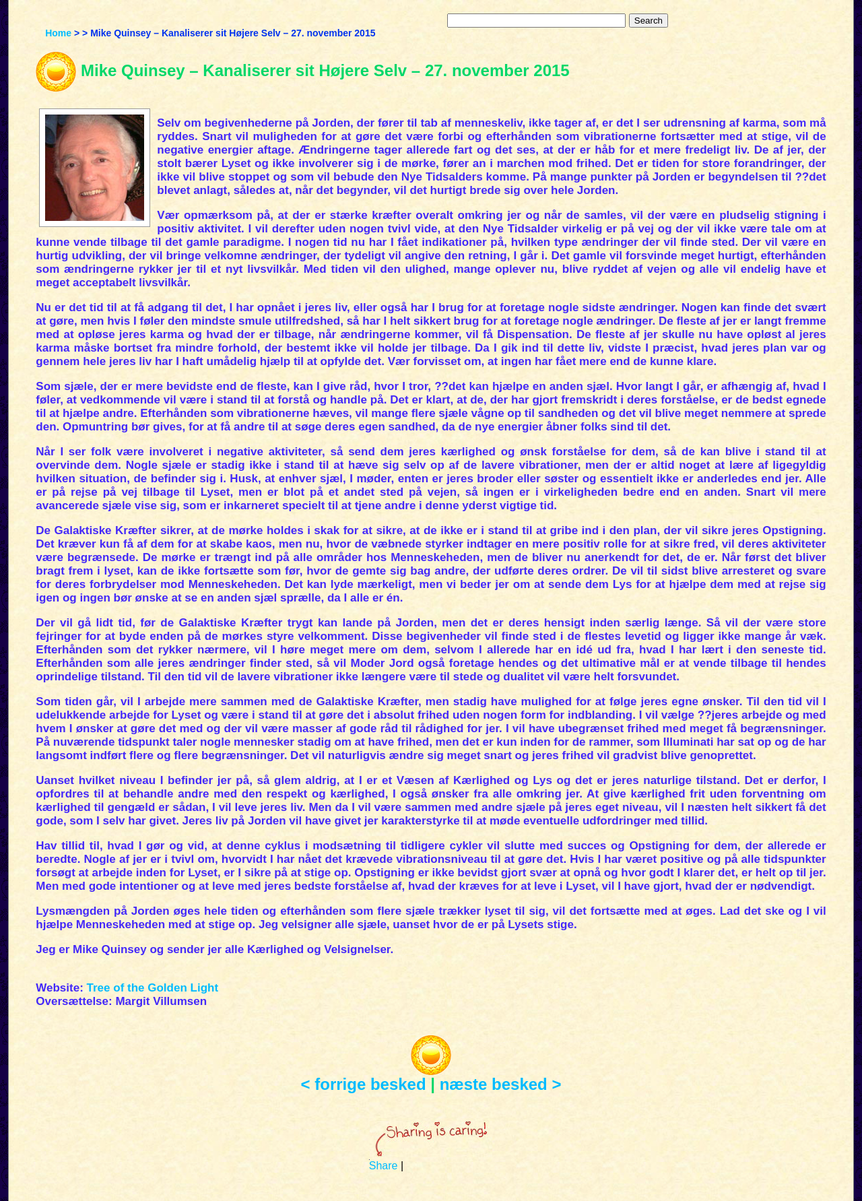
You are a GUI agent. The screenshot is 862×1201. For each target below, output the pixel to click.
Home (58, 33)
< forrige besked (363, 1084)
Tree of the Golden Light (153, 987)
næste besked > (501, 1084)
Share (383, 1165)
